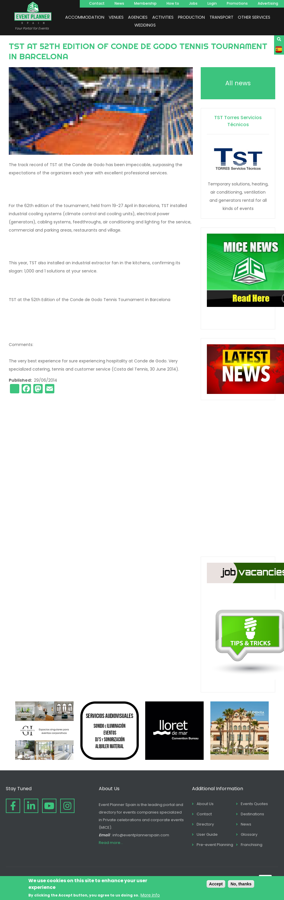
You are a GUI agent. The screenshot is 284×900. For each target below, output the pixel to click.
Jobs (193, 3)
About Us (205, 804)
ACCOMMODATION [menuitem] (84, 17)
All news (238, 83)
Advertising (268, 3)
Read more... (111, 842)
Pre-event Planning (215, 844)
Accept (216, 884)
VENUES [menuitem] (116, 17)
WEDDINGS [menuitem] (145, 25)
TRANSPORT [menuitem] (221, 17)
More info (150, 895)
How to (173, 3)
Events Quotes (254, 804)
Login (212, 3)
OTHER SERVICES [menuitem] (254, 17)
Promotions (237, 3)
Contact (97, 3)
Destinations (252, 814)
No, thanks (241, 884)
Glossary (249, 834)
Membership (145, 3)
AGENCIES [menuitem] (138, 17)
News (119, 3)
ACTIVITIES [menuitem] (163, 17)
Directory (205, 824)
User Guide (207, 834)
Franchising (251, 844)
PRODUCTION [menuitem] (191, 17)
